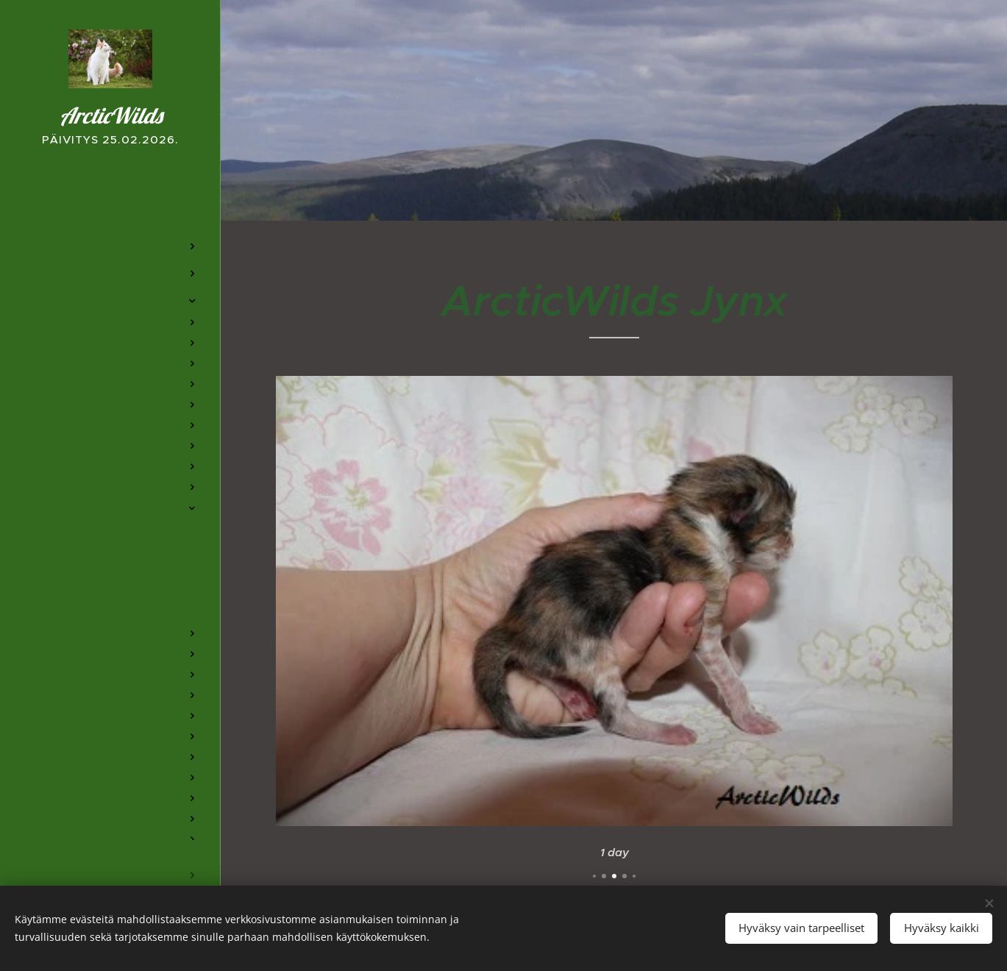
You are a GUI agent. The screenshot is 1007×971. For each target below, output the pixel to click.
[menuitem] (110, 202)
